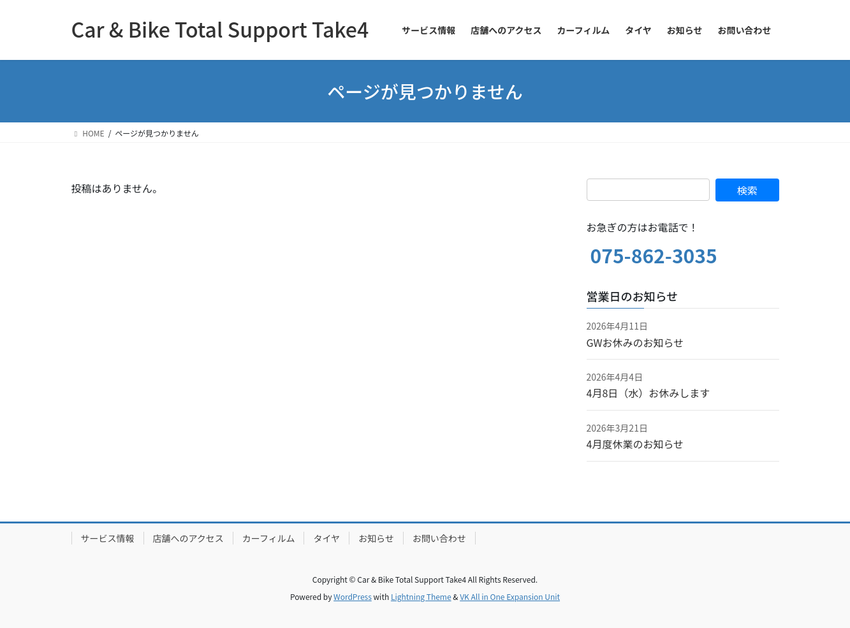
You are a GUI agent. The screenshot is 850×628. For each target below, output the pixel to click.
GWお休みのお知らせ (635, 342)
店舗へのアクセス (188, 538)
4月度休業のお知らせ (635, 443)
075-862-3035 (653, 255)
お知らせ (376, 538)
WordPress (352, 596)
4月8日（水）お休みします (648, 392)
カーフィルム (268, 538)
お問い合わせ (439, 538)
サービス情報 (108, 538)
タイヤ (326, 538)
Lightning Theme (421, 596)
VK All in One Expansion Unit (510, 596)
